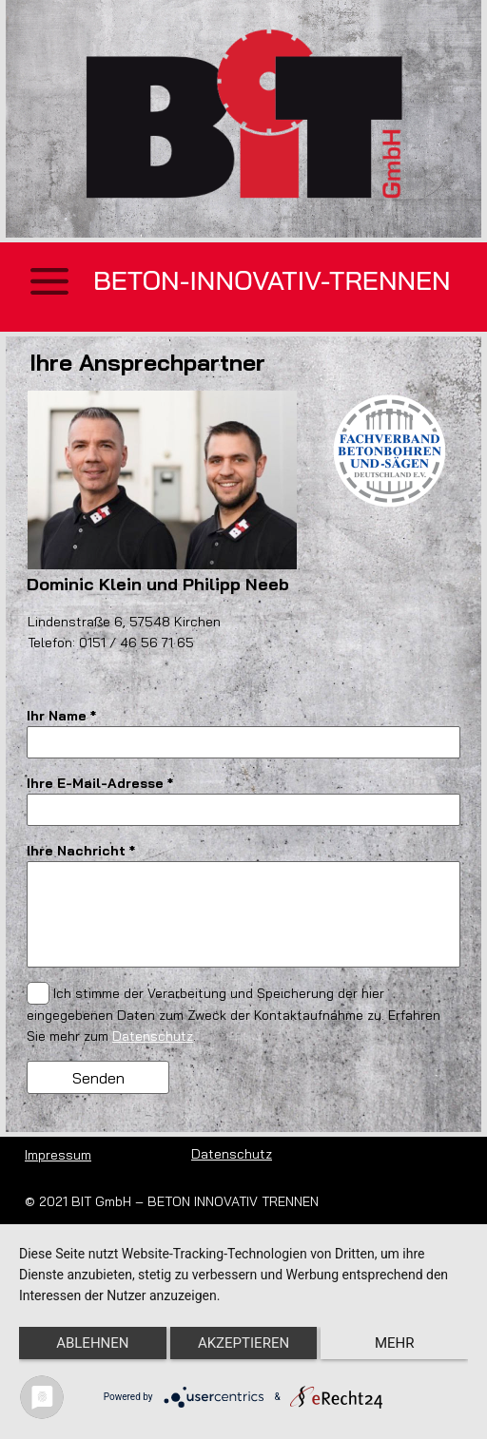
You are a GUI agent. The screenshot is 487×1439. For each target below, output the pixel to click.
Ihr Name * (61, 715)
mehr (395, 1343)
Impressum (58, 1154)
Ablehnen (92, 1343)
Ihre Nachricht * (81, 850)
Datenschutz (152, 1036)
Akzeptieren (243, 1343)
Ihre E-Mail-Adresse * (100, 783)
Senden (98, 1077)
